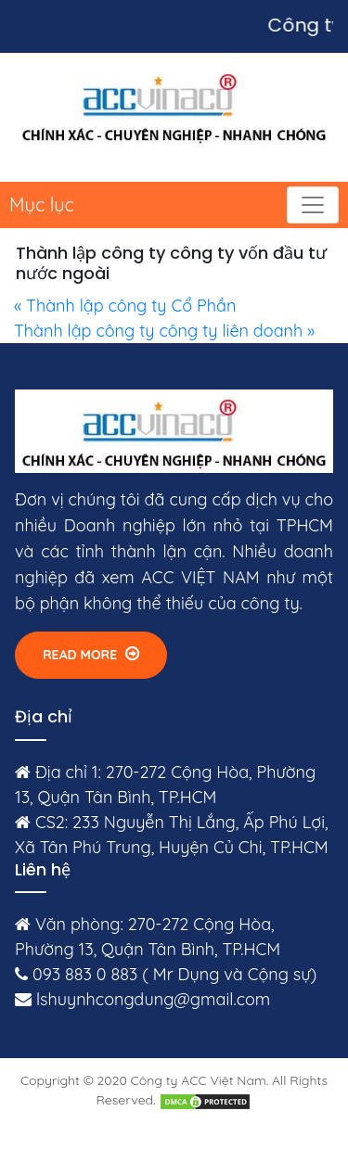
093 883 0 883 (84, 974)
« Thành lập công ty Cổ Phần (125, 305)
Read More (91, 654)
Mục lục (41, 204)
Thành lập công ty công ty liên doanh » (164, 330)
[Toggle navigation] (313, 204)
